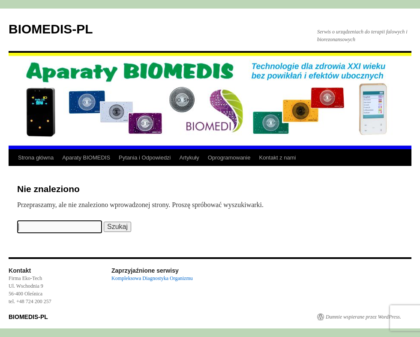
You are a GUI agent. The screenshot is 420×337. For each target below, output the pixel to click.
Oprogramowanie (229, 157)
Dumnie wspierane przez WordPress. (363, 317)
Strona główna (36, 157)
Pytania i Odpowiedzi (145, 157)
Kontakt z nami (277, 157)
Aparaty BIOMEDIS (86, 157)
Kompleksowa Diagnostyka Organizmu (152, 278)
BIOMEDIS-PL (51, 29)
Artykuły (189, 157)
